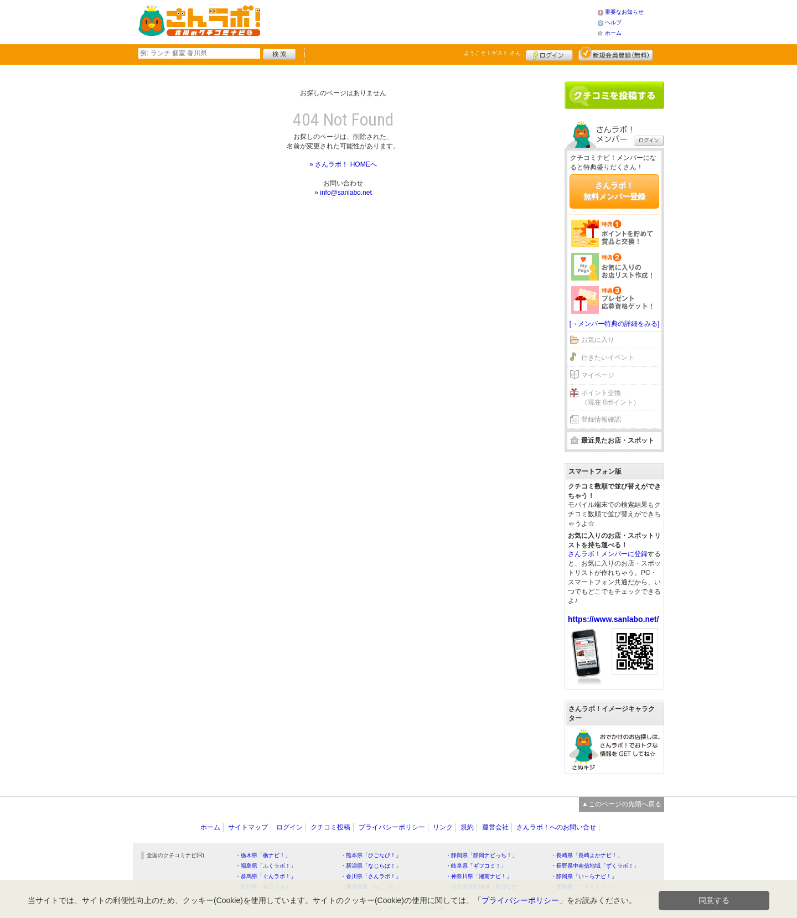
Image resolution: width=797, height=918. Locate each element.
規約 (467, 827)
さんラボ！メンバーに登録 (608, 554)
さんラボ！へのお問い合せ (556, 827)
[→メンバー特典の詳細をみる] (615, 324)
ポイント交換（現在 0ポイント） (610, 397)
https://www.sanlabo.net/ (613, 619)
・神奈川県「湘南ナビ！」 (479, 876)
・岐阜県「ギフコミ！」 (476, 866)
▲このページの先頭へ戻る (621, 804)
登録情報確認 (601, 419)
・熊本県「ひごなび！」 (370, 855)
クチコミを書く (614, 95)
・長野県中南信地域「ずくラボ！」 (595, 866)
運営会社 (495, 827)
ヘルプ (613, 22)
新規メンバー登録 (615, 53)
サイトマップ (248, 827)
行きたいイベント (607, 357)
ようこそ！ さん (492, 53)
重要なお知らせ (624, 12)
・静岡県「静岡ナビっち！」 (481, 855)
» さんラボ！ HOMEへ (342, 164)
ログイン (549, 53)
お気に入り (597, 340)
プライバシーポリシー (392, 827)
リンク (443, 827)
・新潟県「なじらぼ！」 (370, 866)
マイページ (597, 375)
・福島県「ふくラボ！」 (265, 866)
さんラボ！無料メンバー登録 (614, 191)
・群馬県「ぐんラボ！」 (265, 876)
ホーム (613, 33)
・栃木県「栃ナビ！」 (263, 855)
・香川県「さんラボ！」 (370, 876)
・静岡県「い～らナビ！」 (584, 876)
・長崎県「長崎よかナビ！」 (587, 855)
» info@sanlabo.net (343, 192)
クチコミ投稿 (330, 827)
